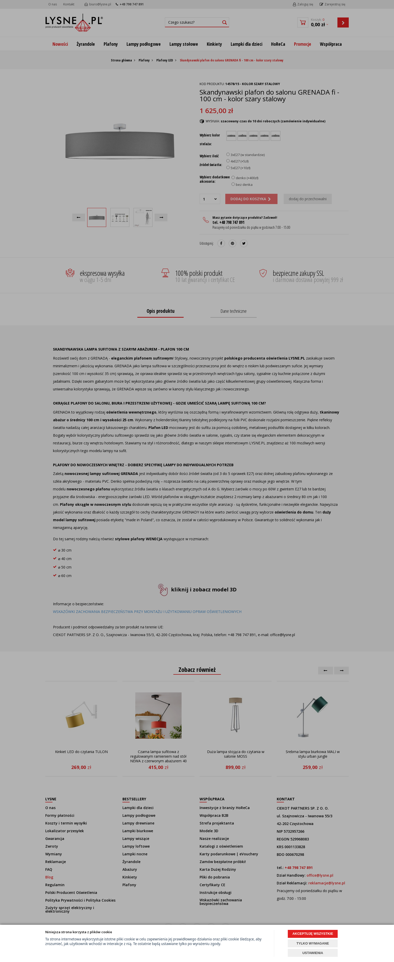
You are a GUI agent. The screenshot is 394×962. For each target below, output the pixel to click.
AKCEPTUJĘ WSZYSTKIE (312, 934)
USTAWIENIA (312, 953)
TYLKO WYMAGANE (313, 943)
